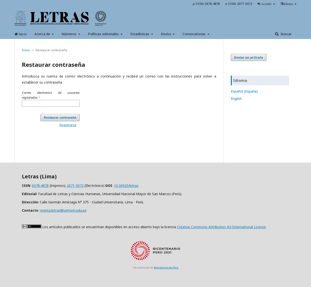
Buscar (286, 34)
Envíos (166, 34)
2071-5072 (75, 185)
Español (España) (244, 91)
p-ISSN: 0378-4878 (206, 3)
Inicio (26, 50)
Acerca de (43, 34)
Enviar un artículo (248, 57)
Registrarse (68, 125)
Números (69, 34)
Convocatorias (194, 34)
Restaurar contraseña (60, 117)
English (236, 98)
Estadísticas (140, 34)
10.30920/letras (126, 185)
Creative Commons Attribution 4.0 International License (221, 227)
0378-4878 (40, 185)
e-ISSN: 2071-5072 (238, 3)
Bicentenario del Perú (166, 267)
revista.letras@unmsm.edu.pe (63, 210)
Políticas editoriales (104, 34)
